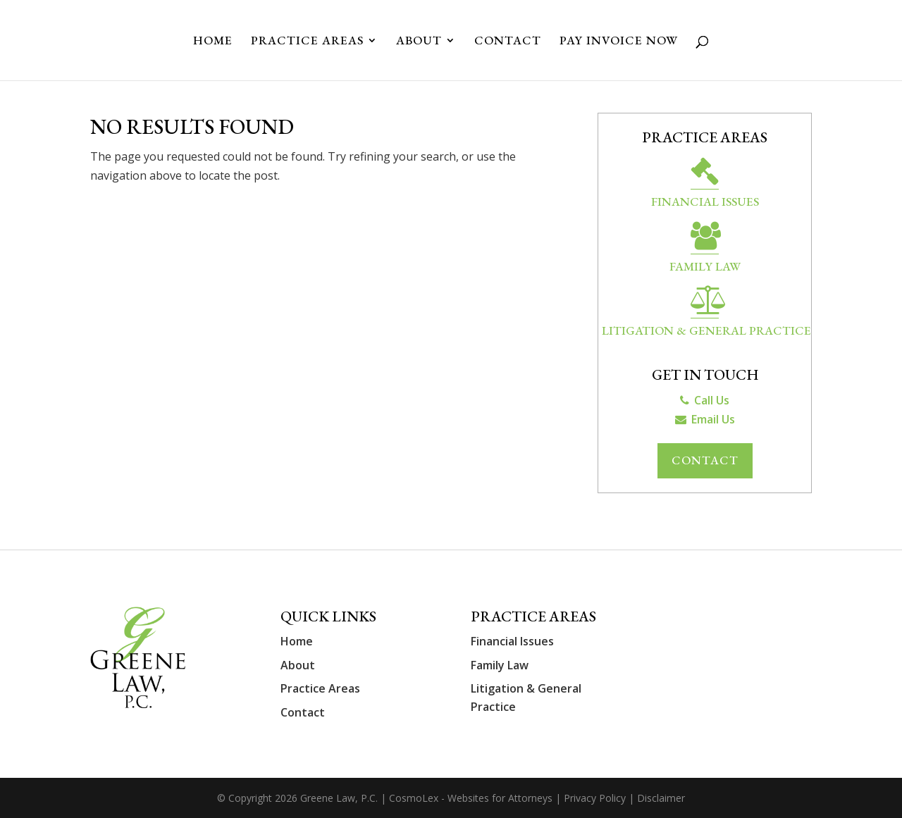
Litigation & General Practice (706, 314)
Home (213, 41)
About (419, 41)
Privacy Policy (595, 798)
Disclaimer (661, 798)
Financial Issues (705, 185)
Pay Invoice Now (619, 41)
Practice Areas (307, 41)
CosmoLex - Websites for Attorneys (472, 798)
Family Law (705, 249)
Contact (507, 41)
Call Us (704, 400)
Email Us (705, 419)
